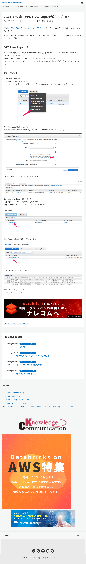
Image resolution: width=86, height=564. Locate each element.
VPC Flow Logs (23, 323)
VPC (14, 323)
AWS (7, 323)
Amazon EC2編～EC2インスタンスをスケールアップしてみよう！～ (29, 356)
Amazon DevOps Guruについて (14, 403)
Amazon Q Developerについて (14, 396)
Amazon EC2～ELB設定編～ (16, 347)
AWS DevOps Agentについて (13, 393)
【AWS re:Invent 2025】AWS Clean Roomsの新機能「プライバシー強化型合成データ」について (38, 407)
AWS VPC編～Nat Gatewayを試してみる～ (27, 28)
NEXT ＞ (79, 535)
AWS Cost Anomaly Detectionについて (17, 400)
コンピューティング (46, 21)
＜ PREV (6, 535)
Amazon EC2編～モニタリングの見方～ (20, 374)
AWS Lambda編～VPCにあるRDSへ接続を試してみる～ (25, 365)
